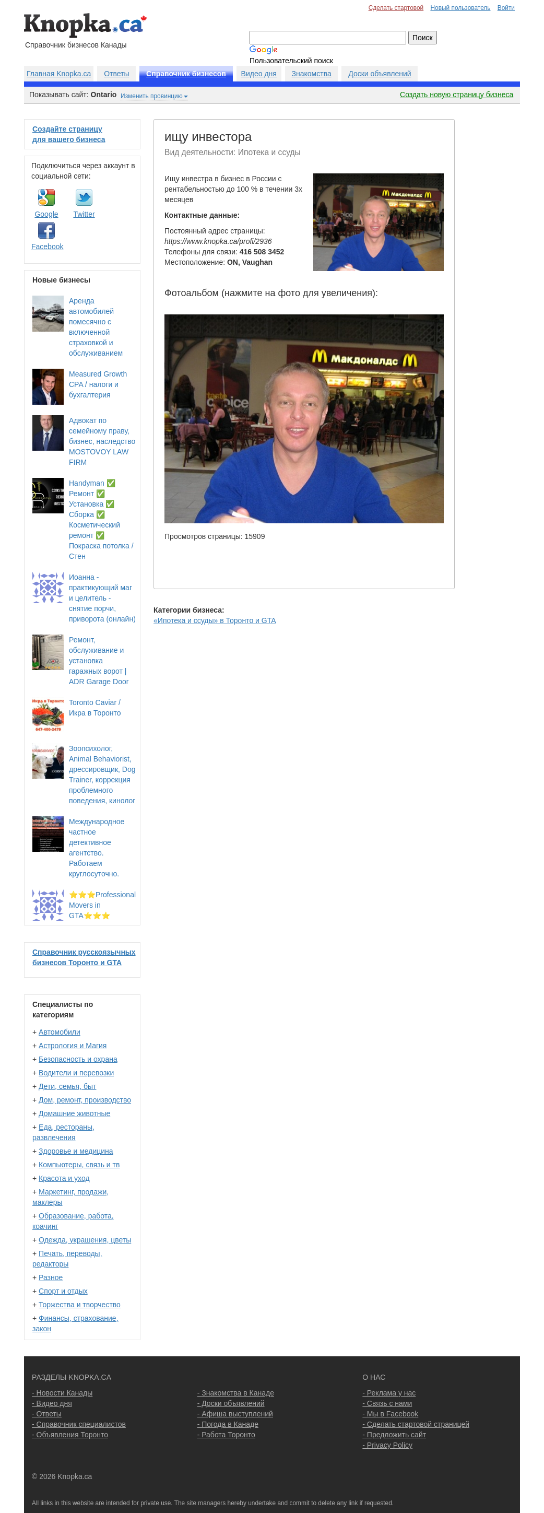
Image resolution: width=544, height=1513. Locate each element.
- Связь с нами (387, 1403)
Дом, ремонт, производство (85, 1100)
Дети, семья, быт (67, 1086)
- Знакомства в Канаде (235, 1393)
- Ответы (47, 1414)
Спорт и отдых (63, 1291)
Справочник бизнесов (186, 73)
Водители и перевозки (76, 1073)
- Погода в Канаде (227, 1424)
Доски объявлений (379, 73)
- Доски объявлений (231, 1403)
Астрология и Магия (73, 1045)
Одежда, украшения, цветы (85, 1240)
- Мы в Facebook (390, 1414)
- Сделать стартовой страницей (415, 1424)
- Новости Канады (62, 1393)
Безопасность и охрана (78, 1059)
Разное (51, 1277)
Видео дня (259, 73)
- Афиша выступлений (235, 1414)
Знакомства (312, 73)
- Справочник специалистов (79, 1424)
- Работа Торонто (226, 1434)
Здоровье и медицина (76, 1151)
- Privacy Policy (387, 1445)
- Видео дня (52, 1403)
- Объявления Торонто (70, 1434)
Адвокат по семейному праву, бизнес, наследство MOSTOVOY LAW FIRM (102, 441)
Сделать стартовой (396, 7)
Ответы (116, 73)
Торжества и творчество (80, 1304)
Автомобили (59, 1032)
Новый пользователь (460, 7)
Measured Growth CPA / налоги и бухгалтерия (98, 384)
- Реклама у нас (389, 1393)
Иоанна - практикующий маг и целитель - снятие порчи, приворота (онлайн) (102, 598)
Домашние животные (74, 1113)
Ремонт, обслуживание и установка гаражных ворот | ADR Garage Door (98, 661)
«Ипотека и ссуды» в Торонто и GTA (214, 620)
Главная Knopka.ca (59, 73)
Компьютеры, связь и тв (79, 1164)
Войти (506, 7)
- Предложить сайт (394, 1434)
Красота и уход (64, 1178)
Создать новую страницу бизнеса (456, 94)
